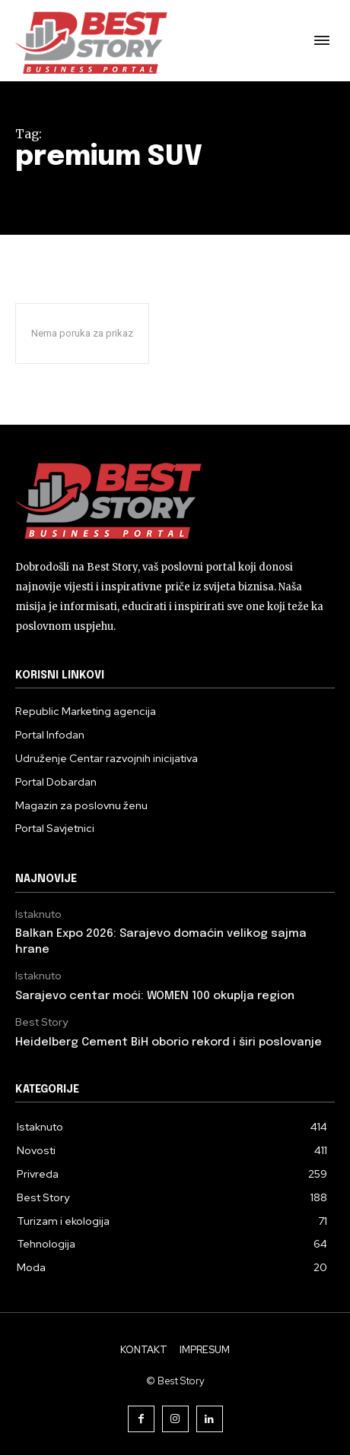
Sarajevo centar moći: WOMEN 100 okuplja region (154, 996)
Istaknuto (38, 914)
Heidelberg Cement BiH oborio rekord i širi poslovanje (168, 1042)
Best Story (41, 1022)
